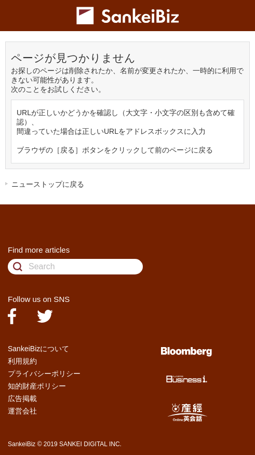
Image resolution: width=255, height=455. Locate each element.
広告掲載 (22, 398)
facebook (12, 316)
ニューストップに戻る (47, 184)
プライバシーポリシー (44, 373)
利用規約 (22, 361)
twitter (45, 316)
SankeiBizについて (38, 348)
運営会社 (22, 411)
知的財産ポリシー (37, 386)
